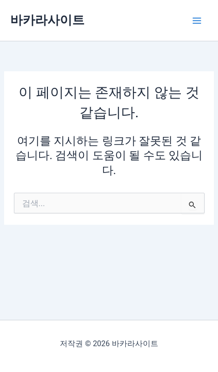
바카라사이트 (47, 20)
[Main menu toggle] (197, 21)
